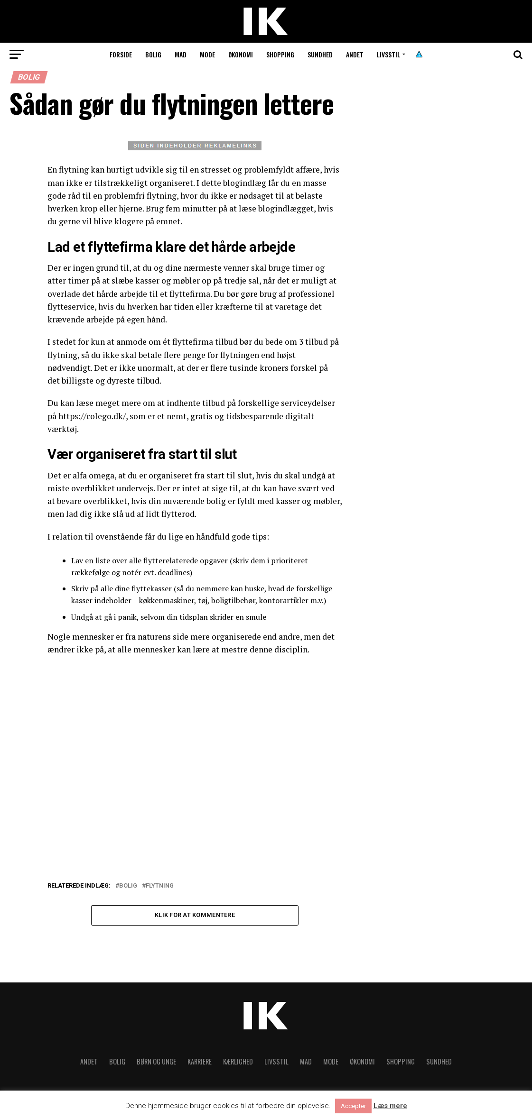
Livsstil (388, 54)
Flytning (160, 886)
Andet (355, 54)
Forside (121, 54)
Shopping (280, 54)
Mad (181, 54)
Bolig (153, 54)
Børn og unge (156, 1062)
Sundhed (320, 54)
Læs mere (390, 1106)
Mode (207, 54)
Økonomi (240, 54)
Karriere (199, 1062)
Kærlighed (238, 1062)
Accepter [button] (353, 1106)
